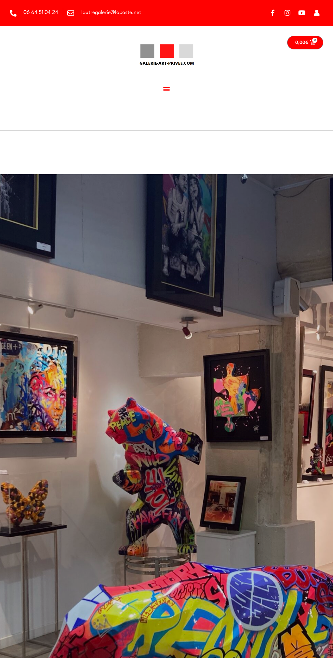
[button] (166, 88)
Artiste (41, 123)
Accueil (16, 123)
